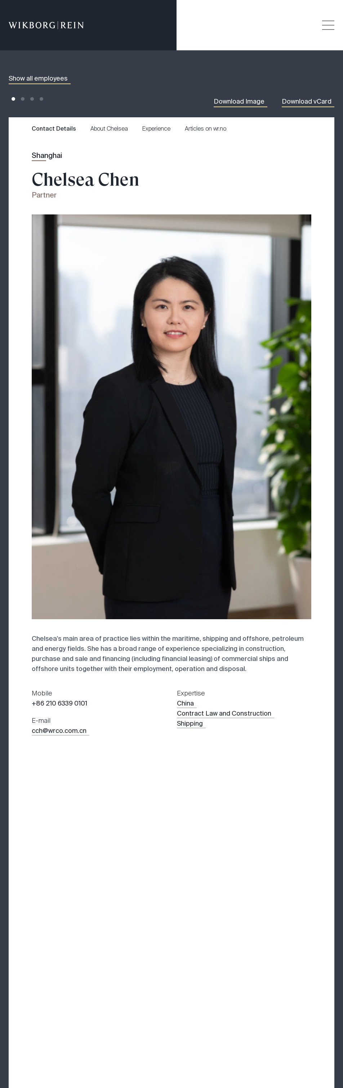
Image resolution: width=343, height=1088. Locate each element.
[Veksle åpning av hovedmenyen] (328, 25)
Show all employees (38, 78)
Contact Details (54, 128)
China (185, 703)
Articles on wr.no (205, 128)
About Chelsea (109, 128)
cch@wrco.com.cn (59, 730)
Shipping (190, 723)
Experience (156, 128)
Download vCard (306, 101)
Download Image (239, 101)
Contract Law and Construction (224, 713)
